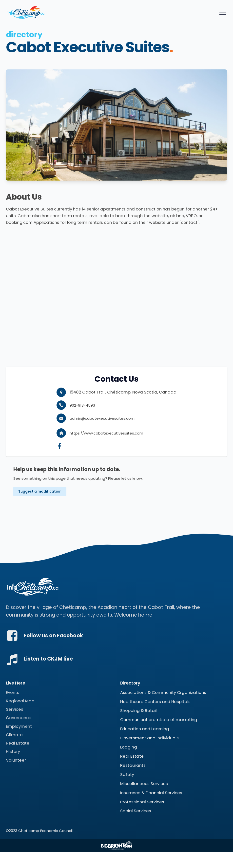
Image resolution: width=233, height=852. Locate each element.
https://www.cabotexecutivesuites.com (106, 433)
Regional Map (20, 701)
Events (12, 692)
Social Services (135, 811)
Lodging (128, 747)
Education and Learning (144, 729)
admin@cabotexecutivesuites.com (102, 418)
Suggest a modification (39, 491)
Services (14, 709)
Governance (18, 718)
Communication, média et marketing (158, 720)
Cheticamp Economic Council (45, 830)
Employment (19, 726)
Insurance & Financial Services (151, 793)
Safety (127, 774)
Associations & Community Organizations (163, 692)
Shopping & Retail (138, 711)
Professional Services (142, 802)
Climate (14, 735)
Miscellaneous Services (144, 784)
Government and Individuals (149, 738)
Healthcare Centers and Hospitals (155, 702)
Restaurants (133, 765)
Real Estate (17, 743)
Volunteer (16, 760)
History (13, 752)
